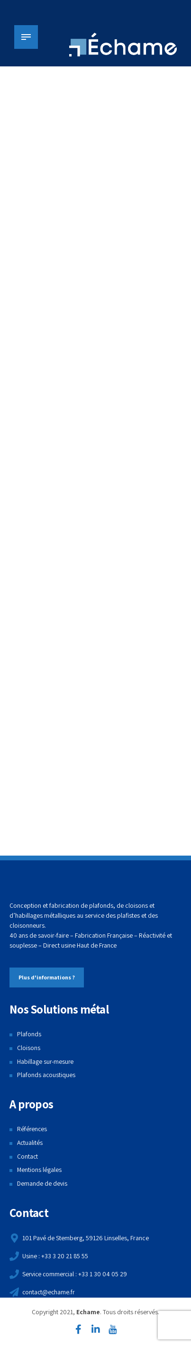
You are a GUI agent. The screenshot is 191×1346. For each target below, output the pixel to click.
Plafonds (29, 1035)
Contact (27, 1157)
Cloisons (28, 1048)
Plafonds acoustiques (46, 1076)
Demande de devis (42, 1184)
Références (32, 1129)
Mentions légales (39, 1170)
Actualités (30, 1143)
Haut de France (97, 946)
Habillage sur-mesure (45, 1062)
